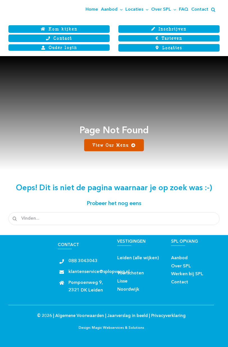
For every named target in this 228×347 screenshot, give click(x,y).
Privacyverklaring (168, 316)
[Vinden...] (114, 218)
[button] (213, 10)
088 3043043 (83, 261)
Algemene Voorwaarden (79, 316)
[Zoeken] (14, 218)
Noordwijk (128, 289)
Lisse (122, 281)
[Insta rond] (131, 264)
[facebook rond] (122, 264)
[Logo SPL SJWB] (36, 2)
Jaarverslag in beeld (127, 316)
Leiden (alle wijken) (138, 258)
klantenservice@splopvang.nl (99, 272)
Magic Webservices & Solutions (118, 328)
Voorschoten (130, 273)
